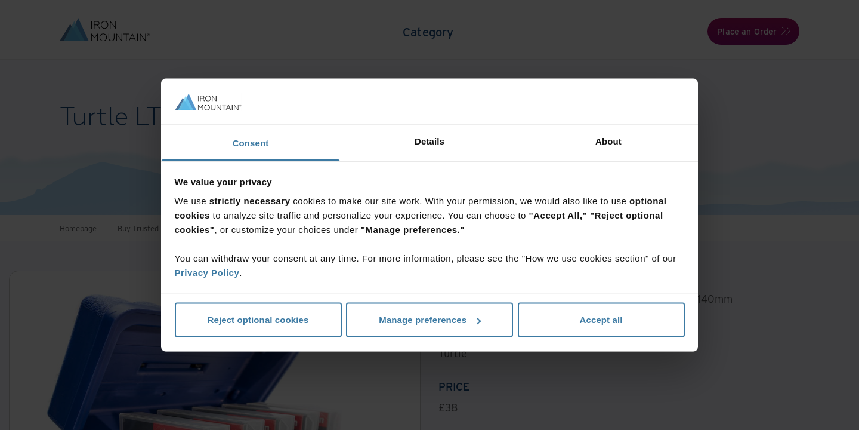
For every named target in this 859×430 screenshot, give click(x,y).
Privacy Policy (207, 272)
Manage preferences (430, 320)
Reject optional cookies (258, 320)
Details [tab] (429, 141)
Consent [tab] (251, 142)
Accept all (601, 320)
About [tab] (608, 141)
